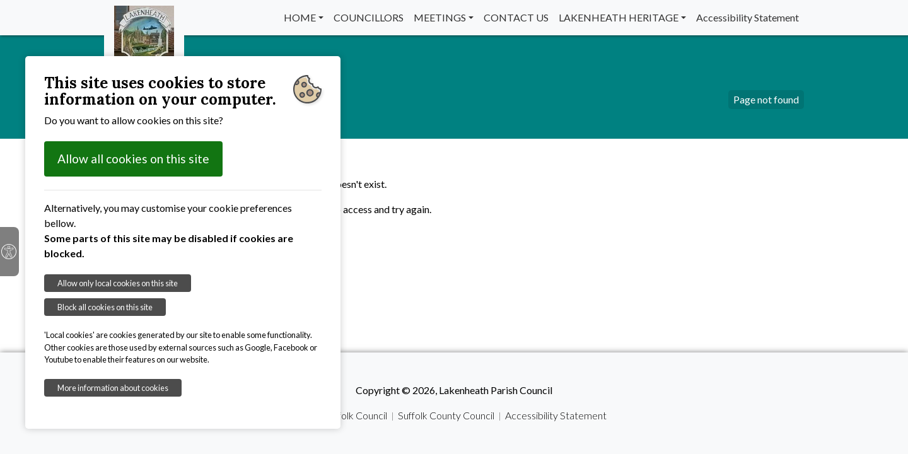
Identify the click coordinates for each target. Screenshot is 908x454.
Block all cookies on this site (105, 307)
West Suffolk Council (342, 415)
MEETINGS (440, 17)
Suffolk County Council (446, 415)
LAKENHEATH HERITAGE (618, 17)
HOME (300, 17)
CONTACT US (516, 17)
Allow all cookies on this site (133, 158)
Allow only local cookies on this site (117, 283)
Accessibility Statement (747, 17)
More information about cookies (112, 388)
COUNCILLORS (369, 17)
